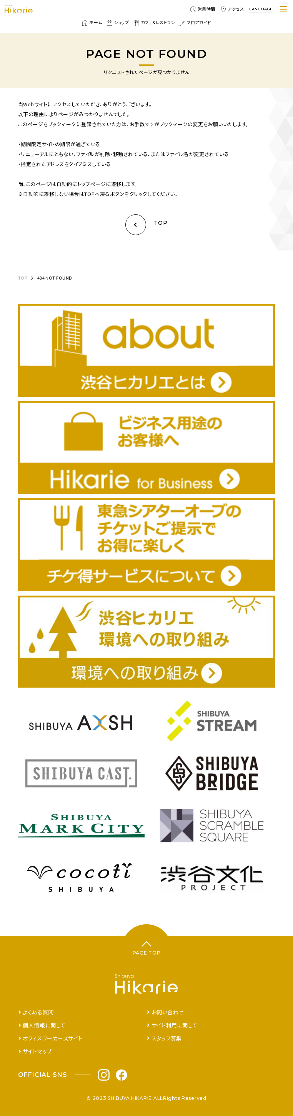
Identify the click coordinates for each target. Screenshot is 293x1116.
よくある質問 (38, 1012)
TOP (22, 278)
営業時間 (202, 9)
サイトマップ (37, 1051)
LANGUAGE (261, 9)
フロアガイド (195, 23)
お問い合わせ (167, 1012)
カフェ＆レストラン (154, 23)
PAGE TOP (147, 953)
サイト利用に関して (174, 1025)
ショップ (118, 23)
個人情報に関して (44, 1025)
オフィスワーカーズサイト (53, 1038)
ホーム (92, 23)
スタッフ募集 (166, 1038)
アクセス (232, 9)
